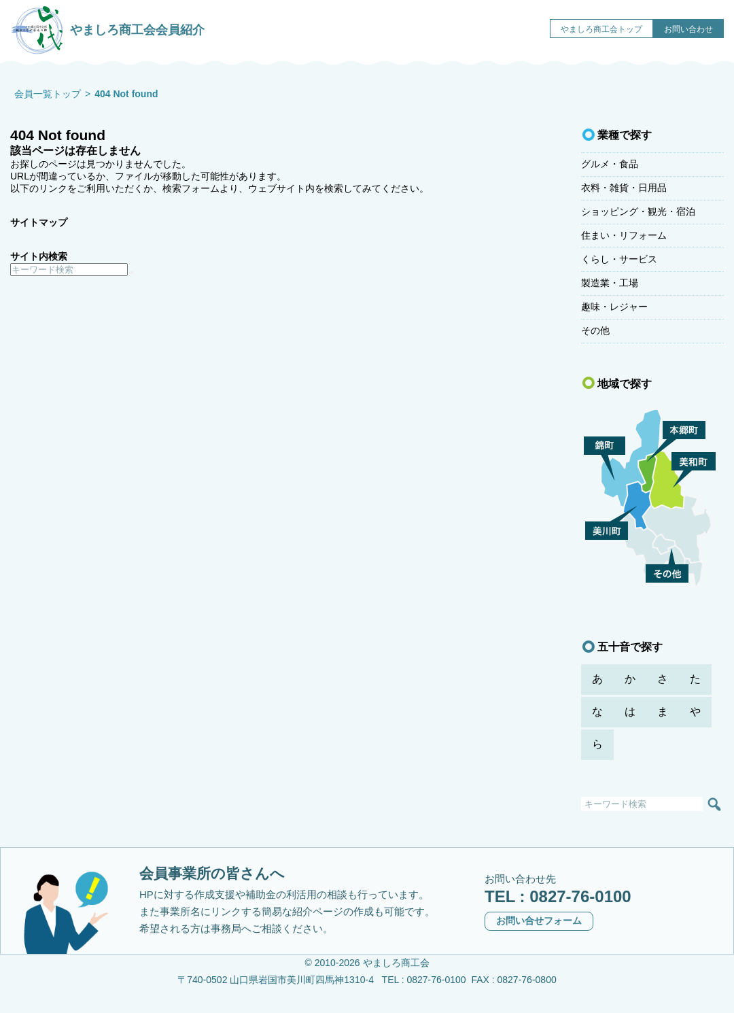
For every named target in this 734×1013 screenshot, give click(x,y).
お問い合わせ (688, 29)
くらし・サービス (619, 259)
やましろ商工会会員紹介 (107, 27)
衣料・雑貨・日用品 (624, 187)
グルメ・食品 (609, 163)
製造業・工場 (609, 282)
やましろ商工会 (396, 962)
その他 (595, 330)
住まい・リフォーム (624, 235)
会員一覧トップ (47, 93)
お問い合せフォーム (539, 920)
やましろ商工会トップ (601, 29)
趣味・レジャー (614, 306)
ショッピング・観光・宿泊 (638, 211)
